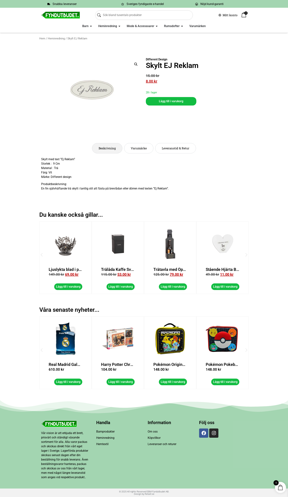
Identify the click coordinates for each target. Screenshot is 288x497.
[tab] (107, 148)
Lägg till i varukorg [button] (90, 286)
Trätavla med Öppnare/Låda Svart (206, 269)
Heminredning (56, 38)
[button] (136, 64)
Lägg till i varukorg (171, 101)
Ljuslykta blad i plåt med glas (97, 269)
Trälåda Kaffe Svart (140, 269)
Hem (42, 38)
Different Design (156, 59)
